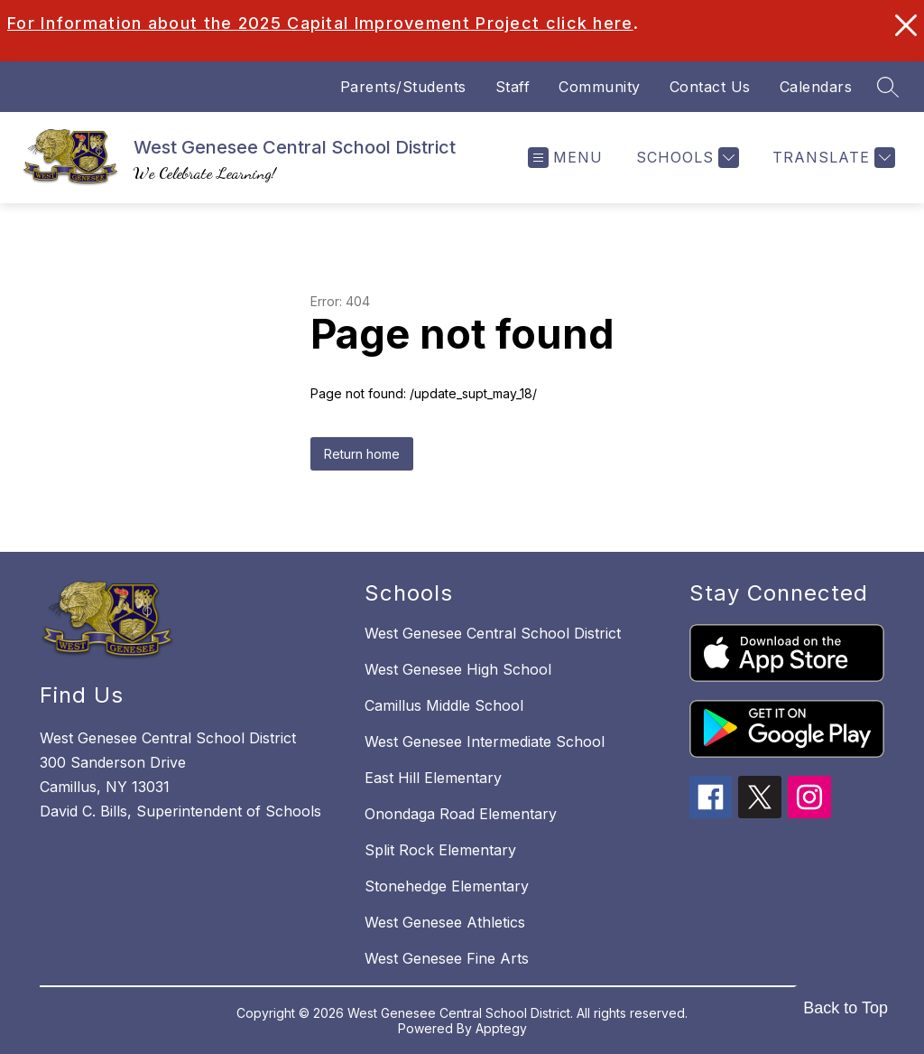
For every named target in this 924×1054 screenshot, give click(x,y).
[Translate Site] (831, 157)
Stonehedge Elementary (447, 886)
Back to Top (845, 1008)
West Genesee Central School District (493, 633)
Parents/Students (403, 87)
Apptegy (501, 1028)
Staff (513, 87)
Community (600, 87)
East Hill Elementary (433, 778)
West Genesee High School (458, 669)
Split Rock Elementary (440, 850)
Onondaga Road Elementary (461, 814)
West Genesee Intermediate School (485, 741)
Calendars (816, 87)
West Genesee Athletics (445, 922)
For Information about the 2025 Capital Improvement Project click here (320, 23)
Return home (362, 454)
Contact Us (710, 87)
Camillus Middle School (444, 705)
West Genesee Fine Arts (447, 958)
